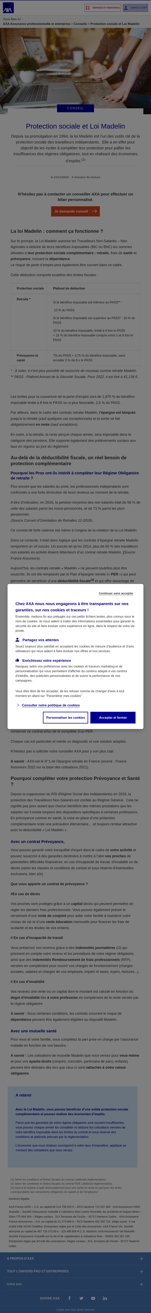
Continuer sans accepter (116, 593)
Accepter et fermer (113, 717)
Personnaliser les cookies (65, 717)
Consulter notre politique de (51, 705)
